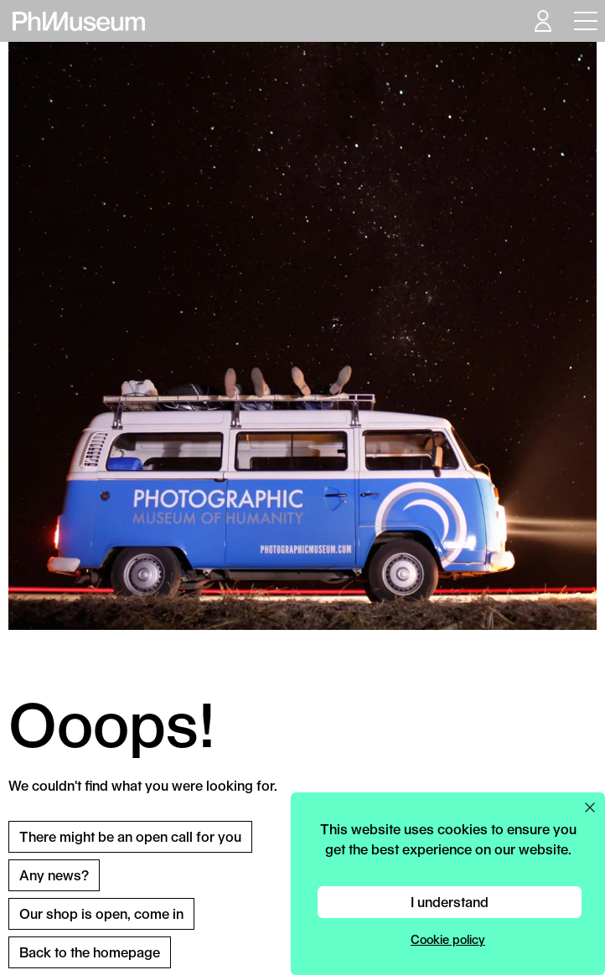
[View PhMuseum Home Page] (79, 21)
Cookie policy (448, 939)
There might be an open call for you (130, 836)
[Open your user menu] (542, 21)
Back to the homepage (89, 952)
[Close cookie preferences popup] (590, 807)
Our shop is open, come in (101, 913)
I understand (450, 902)
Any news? (54, 875)
